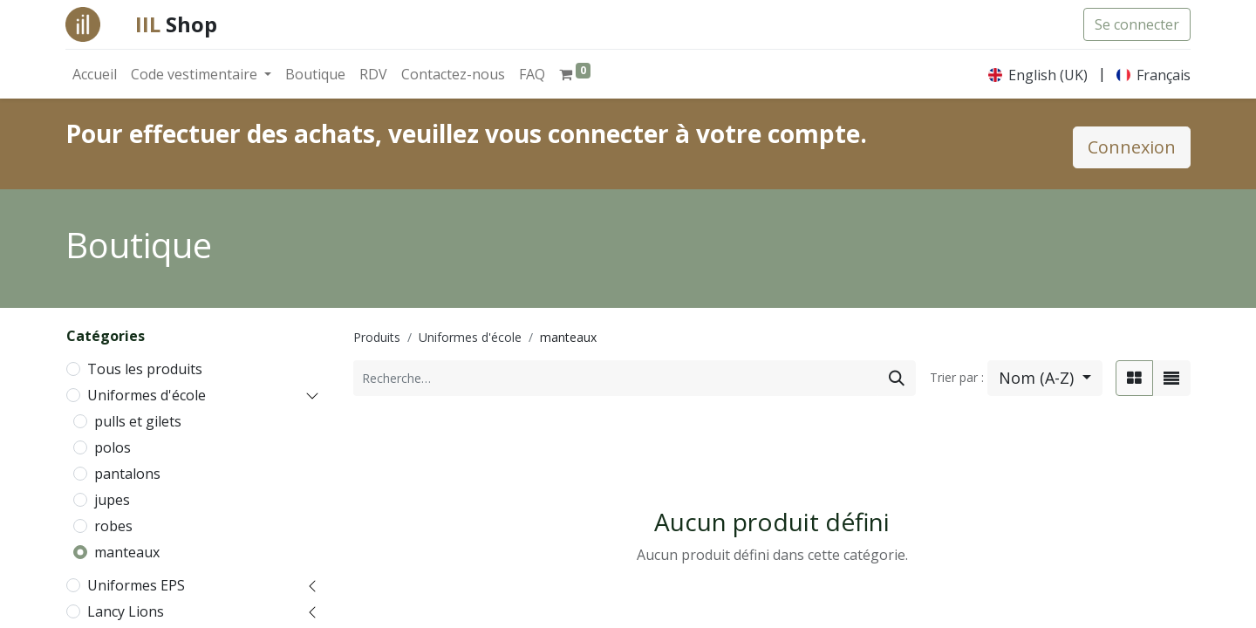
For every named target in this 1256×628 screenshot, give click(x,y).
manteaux (127, 552)
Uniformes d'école (146, 395)
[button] (1044, 378)
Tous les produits (144, 369)
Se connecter (1137, 24)
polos (112, 447)
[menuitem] (94, 74)
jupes (112, 499)
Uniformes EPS (136, 585)
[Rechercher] (896, 378)
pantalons (127, 473)
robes (113, 526)
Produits (376, 337)
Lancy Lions (125, 611)
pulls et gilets (137, 421)
